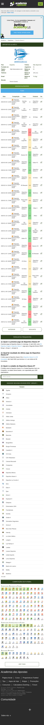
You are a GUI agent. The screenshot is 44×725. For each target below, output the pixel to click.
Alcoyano (8, 394)
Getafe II (8, 517)
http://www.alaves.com (16, 69)
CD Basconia (35, 147)
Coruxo (8, 469)
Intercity (8, 532)
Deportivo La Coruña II (12, 480)
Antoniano (9, 413)
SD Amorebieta (35, 132)
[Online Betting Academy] (10, 710)
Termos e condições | (7, 694)
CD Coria (8, 454)
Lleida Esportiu (10, 555)
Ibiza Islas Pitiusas (11, 529)
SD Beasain (24, 185)
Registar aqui (20, 687)
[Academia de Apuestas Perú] (26, 710)
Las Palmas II (10, 544)
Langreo (8, 540)
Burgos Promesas (11, 446)
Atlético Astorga (10, 420)
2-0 (30, 193)
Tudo (22, 91)
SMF (11, 689)
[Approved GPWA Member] (14, 719)
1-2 (30, 132)
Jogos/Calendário (22, 86)
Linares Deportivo (11, 551)
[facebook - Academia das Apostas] (14, 705)
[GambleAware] (6, 719)
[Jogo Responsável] (29, 719)
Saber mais (10, 12)
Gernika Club (24, 101)
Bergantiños (9, 443)
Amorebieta (9, 405)
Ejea (7, 491)
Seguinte (32, 329)
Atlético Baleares (10, 424)
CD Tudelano (24, 109)
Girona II (8, 525)
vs (29, 102)
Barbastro (8, 428)
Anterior (11, 329)
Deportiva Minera (10, 472)
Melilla (7, 570)
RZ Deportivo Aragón (24, 125)
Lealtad (8, 547)
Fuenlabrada (9, 510)
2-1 (30, 162)
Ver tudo (3, 576)
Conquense (9, 465)
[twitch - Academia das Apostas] (2, 705)
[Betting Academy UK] (22, 710)
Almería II (8, 401)
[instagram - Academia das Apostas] (18, 705)
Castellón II (9, 450)
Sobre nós (5, 715)
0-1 (30, 155)
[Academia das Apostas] (2, 710)
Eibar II (35, 208)
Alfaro (35, 215)
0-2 (30, 322)
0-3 (30, 306)
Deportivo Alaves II (35, 101)
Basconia (8, 435)
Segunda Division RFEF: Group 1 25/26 (16, 102)
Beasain (8, 439)
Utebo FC (35, 162)
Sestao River (24, 170)
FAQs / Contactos (27, 692)
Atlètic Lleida (9, 416)
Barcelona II (9, 431)
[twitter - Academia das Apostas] (6, 705)
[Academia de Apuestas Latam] (18, 710)
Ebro (7, 484)
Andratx (8, 409)
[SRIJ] (37, 719)
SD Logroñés (24, 223)
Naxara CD (24, 155)
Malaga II (8, 562)
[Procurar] (41, 377)
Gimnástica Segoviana (12, 521)
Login (40, 4)
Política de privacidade (19, 694)
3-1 (30, 291)
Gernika (8, 514)
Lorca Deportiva (10, 558)
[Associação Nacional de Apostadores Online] (21, 719)
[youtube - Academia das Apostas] (10, 705)
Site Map (3, 689)
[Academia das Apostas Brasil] (6, 710)
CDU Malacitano (10, 457)
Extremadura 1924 (11, 506)
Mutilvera (35, 193)
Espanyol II (9, 499)
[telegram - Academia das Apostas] (22, 705)
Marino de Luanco (11, 566)
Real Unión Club (24, 200)
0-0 (30, 147)
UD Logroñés (24, 139)
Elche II (8, 495)
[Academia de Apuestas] (14, 710)
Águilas (8, 390)
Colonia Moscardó (11, 461)
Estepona (8, 502)
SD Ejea (35, 117)
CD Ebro (35, 178)
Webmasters (21, 690)
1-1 (30, 140)
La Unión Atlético (10, 536)
